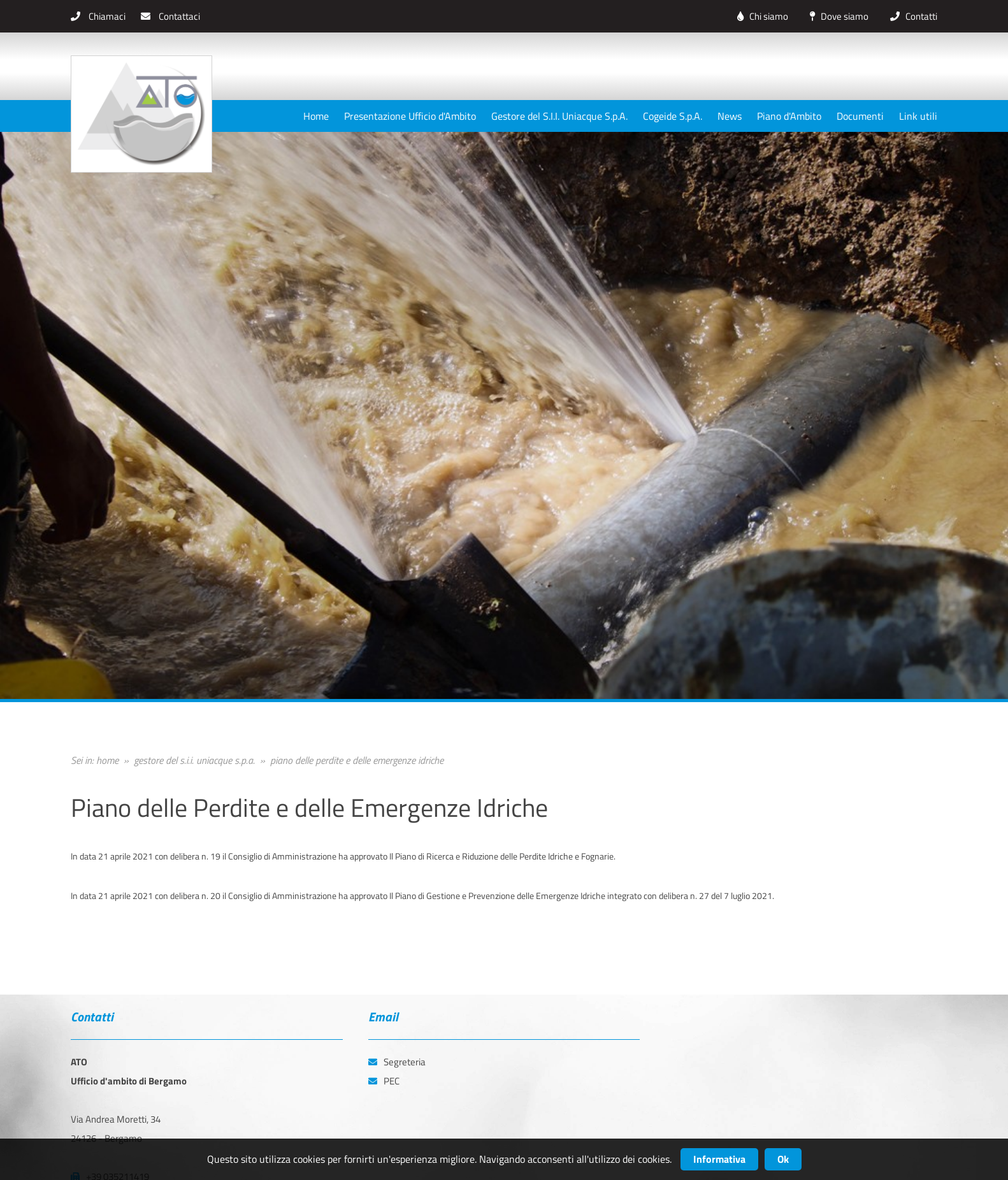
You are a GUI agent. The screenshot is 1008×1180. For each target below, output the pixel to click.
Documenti (860, 116)
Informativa (719, 1159)
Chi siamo (759, 16)
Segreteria (397, 1061)
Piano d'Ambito (789, 116)
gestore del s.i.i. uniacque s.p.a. (194, 760)
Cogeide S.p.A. (672, 116)
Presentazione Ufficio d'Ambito (410, 116)
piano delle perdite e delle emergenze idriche (356, 760)
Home (316, 116)
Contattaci (170, 16)
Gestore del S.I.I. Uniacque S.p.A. (559, 116)
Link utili (918, 116)
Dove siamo (835, 16)
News (729, 116)
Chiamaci (98, 16)
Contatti (910, 16)
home (107, 760)
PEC (384, 1081)
